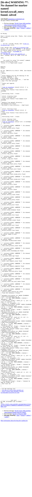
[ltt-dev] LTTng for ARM (19, 26)
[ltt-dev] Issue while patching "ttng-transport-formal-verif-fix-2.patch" (17, 24)
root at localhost (8, 98)
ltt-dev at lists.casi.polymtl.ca (14, 58)
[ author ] (6, 29)
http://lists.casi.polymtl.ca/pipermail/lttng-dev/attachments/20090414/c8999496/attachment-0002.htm (16, 480)
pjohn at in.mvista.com (20, 50)
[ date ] (18, 28)
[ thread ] (22, 28)
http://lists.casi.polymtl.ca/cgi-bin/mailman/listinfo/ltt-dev (12, 463)
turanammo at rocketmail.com (16, 19)
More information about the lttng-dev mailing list (14, 495)
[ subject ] (28, 28)
